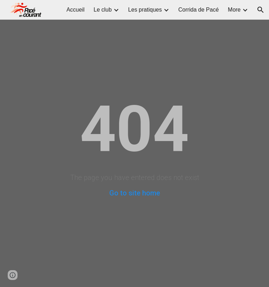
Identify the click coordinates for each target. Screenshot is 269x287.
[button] (260, 9)
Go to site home (134, 193)
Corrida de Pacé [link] (198, 10)
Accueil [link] (76, 10)
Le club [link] (103, 10)
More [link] (234, 10)
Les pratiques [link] (145, 10)
